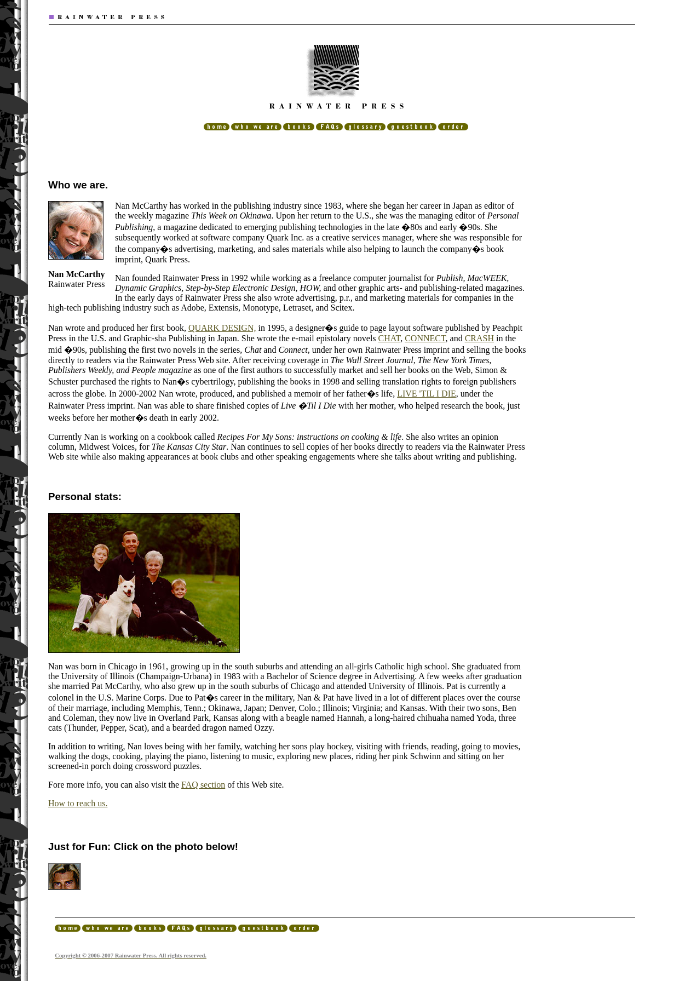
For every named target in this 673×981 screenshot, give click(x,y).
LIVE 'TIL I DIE (426, 393)
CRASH (479, 338)
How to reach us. (77, 803)
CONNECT (425, 338)
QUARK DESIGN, (222, 327)
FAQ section (203, 784)
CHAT (389, 338)
